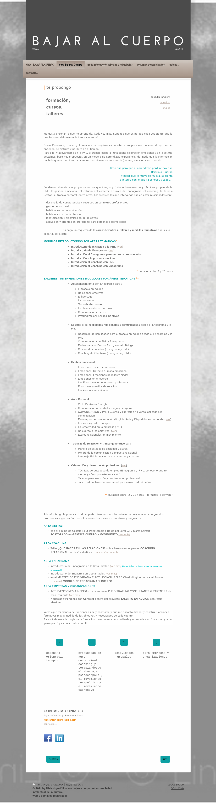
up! (165, 759)
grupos (166, 108)
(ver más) (124, 535)
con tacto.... (50, 724)
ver (120, 247)
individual (165, 102)
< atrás (53, 759)
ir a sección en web (106, 552)
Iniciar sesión (176, 785)
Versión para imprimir (48, 785)
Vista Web (177, 788)
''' (124, 642)
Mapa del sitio (74, 785)
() (156, 642)
